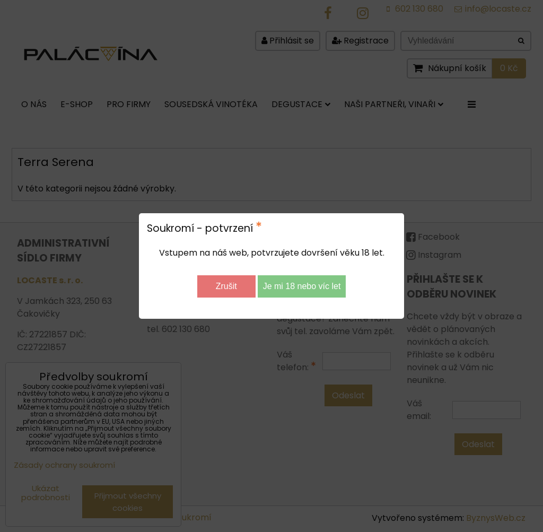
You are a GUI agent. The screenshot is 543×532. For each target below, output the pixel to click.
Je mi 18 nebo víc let (302, 286)
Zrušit (226, 286)
